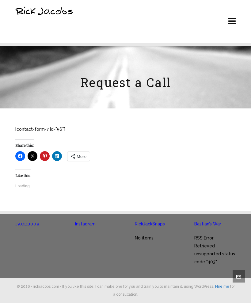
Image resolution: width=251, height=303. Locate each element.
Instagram (85, 223)
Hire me (222, 286)
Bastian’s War (207, 223)
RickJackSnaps (150, 223)
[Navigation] (232, 21)
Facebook (27, 224)
